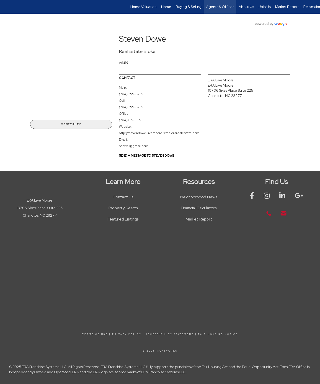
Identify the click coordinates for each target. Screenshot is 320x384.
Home (166, 6)
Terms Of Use (95, 334)
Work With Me (71, 124)
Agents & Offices (220, 6)
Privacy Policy (126, 334)
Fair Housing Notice (218, 334)
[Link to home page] (5, 7)
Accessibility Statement (170, 334)
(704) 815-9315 (130, 120)
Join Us (264, 6)
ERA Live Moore (221, 80)
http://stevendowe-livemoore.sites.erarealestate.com (159, 133)
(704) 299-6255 (131, 94)
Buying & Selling (188, 6)
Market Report (287, 6)
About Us (246, 6)
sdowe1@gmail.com (133, 146)
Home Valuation (143, 6)
